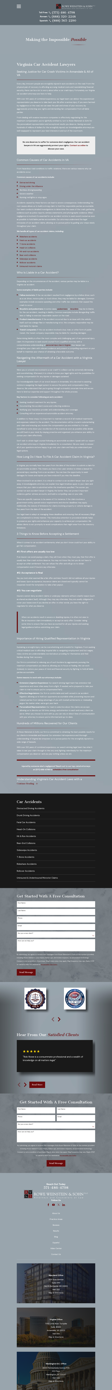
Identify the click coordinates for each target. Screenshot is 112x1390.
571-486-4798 (56, 1188)
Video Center (56, 1249)
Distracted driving (27, 182)
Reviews (56, 1225)
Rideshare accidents (28, 236)
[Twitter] (58, 1205)
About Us (56, 1214)
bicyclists (74, 309)
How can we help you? (26, 941)
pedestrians (62, 309)
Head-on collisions (27, 248)
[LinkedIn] (63, 1205)
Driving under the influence (31, 186)
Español (56, 1243)
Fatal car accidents (28, 240)
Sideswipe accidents (28, 259)
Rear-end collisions (28, 255)
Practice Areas (56, 1220)
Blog (56, 1237)
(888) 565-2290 (64, 20)
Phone (20, 919)
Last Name (21, 911)
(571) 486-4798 (63, 12)
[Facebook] (48, 1205)
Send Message (26, 973)
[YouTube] (53, 1205)
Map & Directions (56, 1293)
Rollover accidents (27, 262)
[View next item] (59, 1020)
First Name (21, 903)
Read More (37, 1085)
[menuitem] (56, 809)
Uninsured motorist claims (31, 266)
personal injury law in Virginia (58, 345)
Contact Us (56, 1255)
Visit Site (56, 1290)
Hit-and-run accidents (29, 251)
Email (20, 926)
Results (56, 1231)
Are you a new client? (25, 934)
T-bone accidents (27, 244)
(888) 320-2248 (64, 16)
